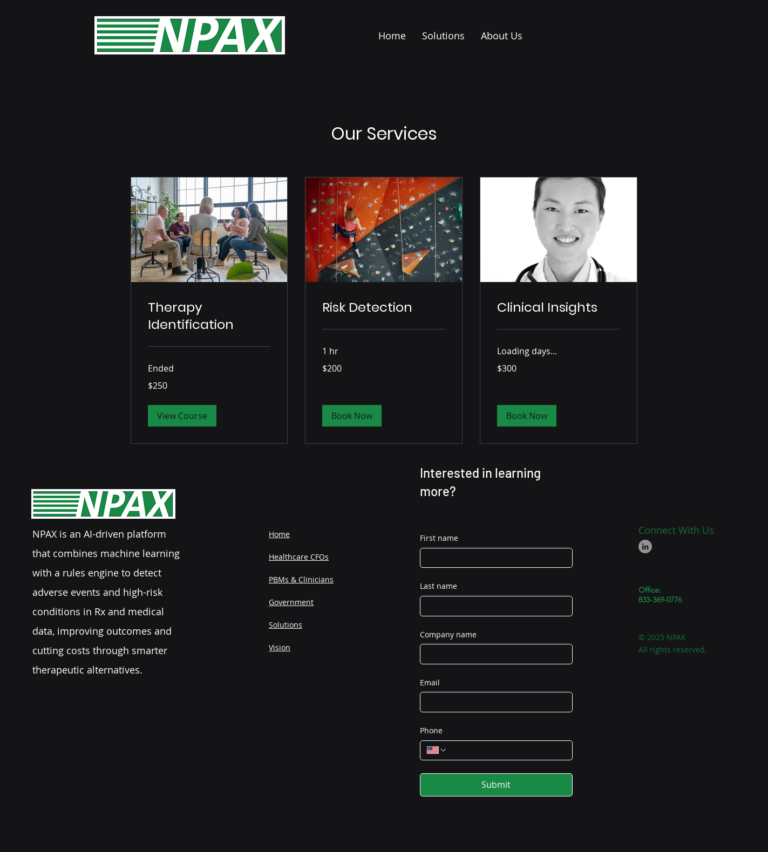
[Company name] (493, 654)
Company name (448, 634)
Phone (431, 730)
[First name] (493, 558)
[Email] (493, 702)
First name (439, 538)
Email (430, 682)
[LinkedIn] (645, 546)
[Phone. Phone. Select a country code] (437, 750)
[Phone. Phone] (506, 750)
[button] (182, 416)
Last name (438, 586)
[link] (209, 316)
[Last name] (493, 606)
